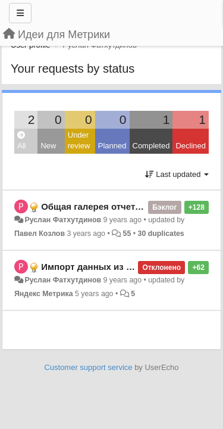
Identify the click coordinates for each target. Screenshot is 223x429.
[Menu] (20, 13)
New (48, 145)
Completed (151, 145)
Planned (112, 145)
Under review (79, 140)
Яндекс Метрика (43, 294)
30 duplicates (161, 233)
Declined (190, 145)
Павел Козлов (39, 233)
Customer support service (88, 367)
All (21, 141)
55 (127, 233)
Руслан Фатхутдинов (62, 220)
